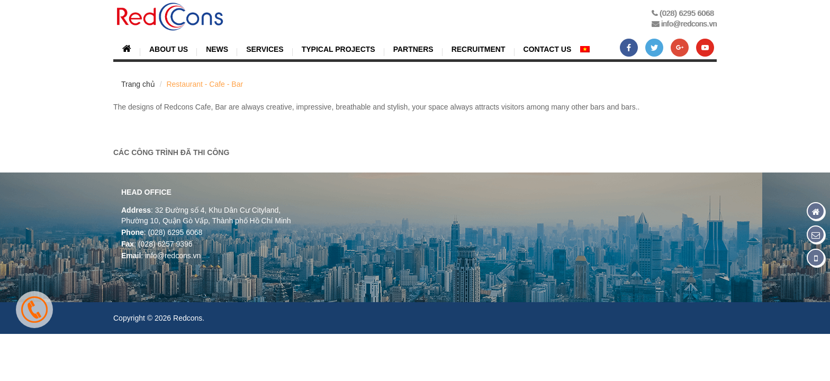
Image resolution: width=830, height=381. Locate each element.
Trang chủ (138, 84)
